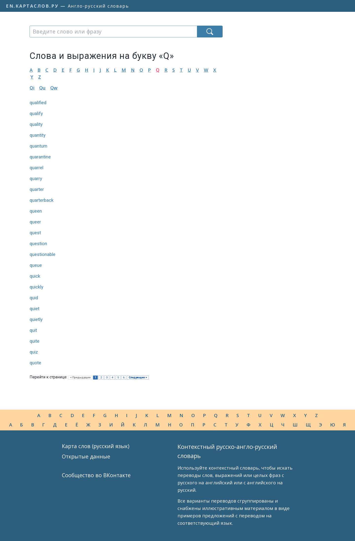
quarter (37, 189)
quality (36, 124)
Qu (42, 88)
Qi (32, 88)
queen (36, 211)
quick (35, 276)
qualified (38, 102)
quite (34, 341)
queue (36, 265)
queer (35, 222)
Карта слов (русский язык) (95, 446)
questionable (42, 254)
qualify (36, 113)
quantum (38, 146)
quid (34, 298)
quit (33, 330)
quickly (36, 287)
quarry (36, 178)
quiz (34, 352)
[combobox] (113, 31)
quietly (36, 319)
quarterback (41, 200)
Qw (53, 88)
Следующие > (138, 377)
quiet (34, 308)
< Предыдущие (80, 377)
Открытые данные (86, 456)
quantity (38, 135)
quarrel (36, 167)
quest (35, 233)
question (38, 243)
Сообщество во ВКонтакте (96, 475)
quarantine (40, 157)
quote (35, 363)
